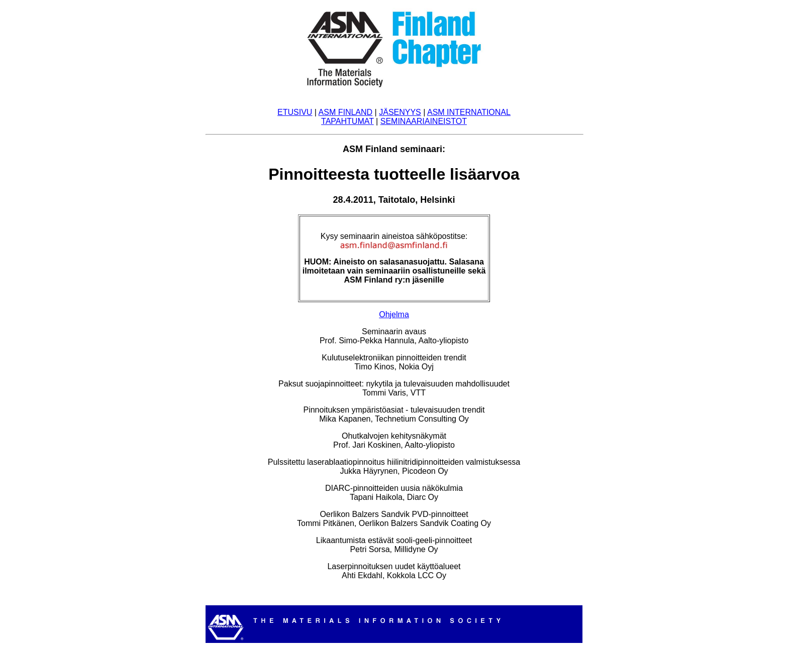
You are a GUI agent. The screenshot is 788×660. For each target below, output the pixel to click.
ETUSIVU (294, 112)
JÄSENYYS (400, 112)
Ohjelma (394, 314)
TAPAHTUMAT (347, 121)
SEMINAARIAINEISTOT (423, 121)
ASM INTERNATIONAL (469, 112)
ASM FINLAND (346, 112)
